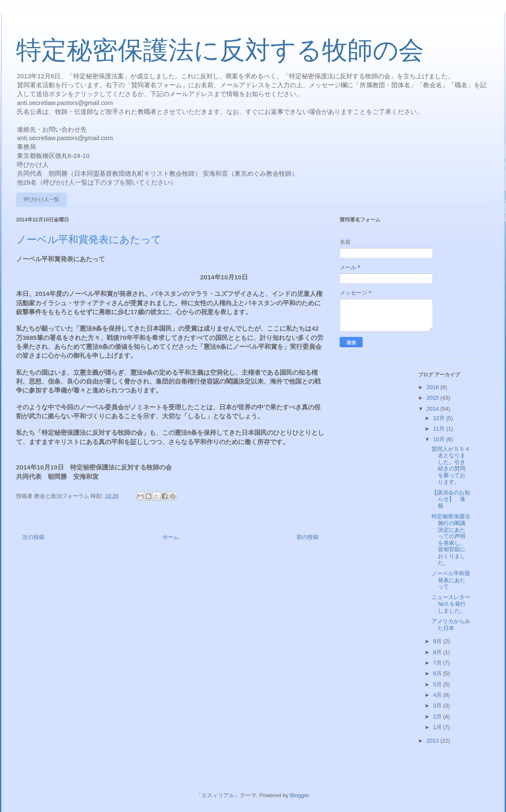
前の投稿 (308, 537)
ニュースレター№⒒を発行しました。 (451, 603)
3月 (438, 705)
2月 (438, 716)
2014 (433, 409)
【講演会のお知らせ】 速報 (451, 499)
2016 (433, 387)
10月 (439, 439)
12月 (439, 418)
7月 (438, 663)
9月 (438, 641)
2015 (433, 398)
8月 (438, 652)
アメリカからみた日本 (451, 624)
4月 (438, 695)
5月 (438, 684)
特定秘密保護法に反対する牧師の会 (220, 50)
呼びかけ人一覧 (41, 199)
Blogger (299, 795)
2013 (433, 740)
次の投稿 (33, 537)
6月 (438, 673)
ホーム (170, 537)
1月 (438, 727)
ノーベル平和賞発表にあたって (451, 580)
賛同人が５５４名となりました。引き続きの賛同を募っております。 (451, 465)
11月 (439, 428)
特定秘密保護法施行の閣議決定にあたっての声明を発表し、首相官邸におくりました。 (451, 539)
